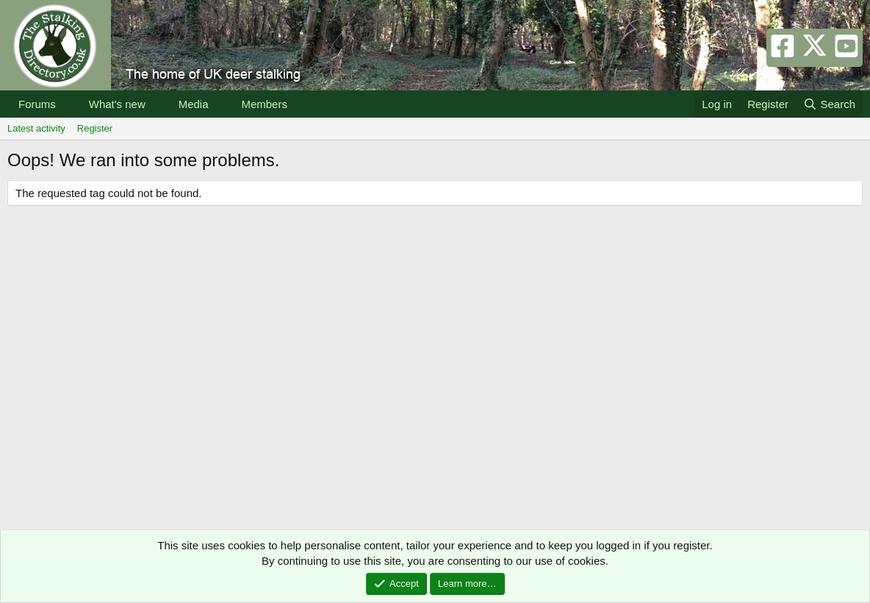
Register (94, 128)
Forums (37, 104)
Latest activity (36, 128)
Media (194, 104)
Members (264, 104)
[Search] (829, 104)
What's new (117, 104)
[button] (67, 104)
